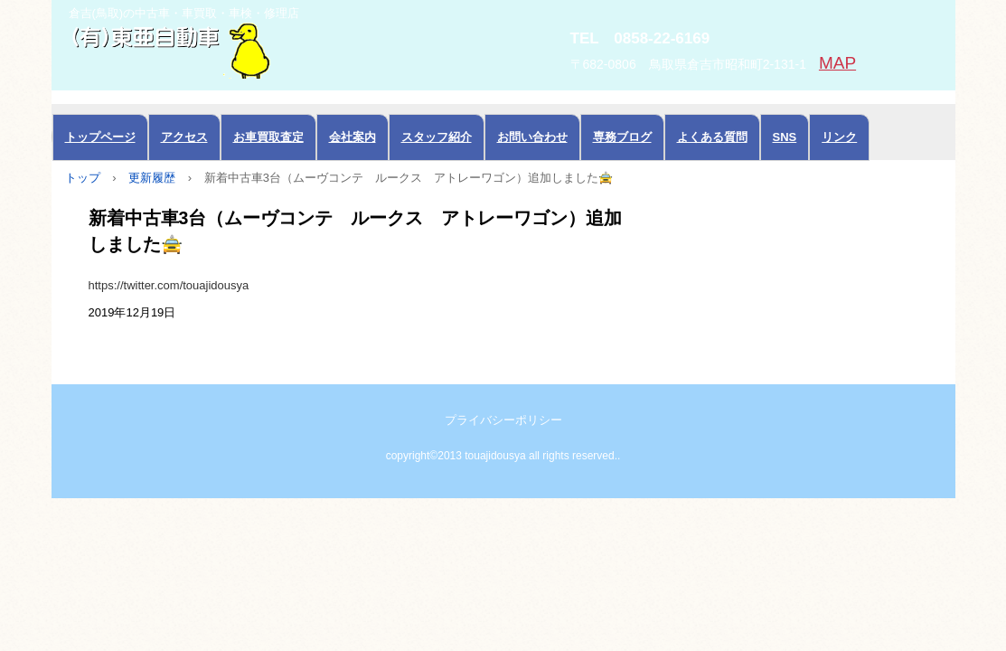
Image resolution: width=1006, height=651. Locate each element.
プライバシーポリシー (503, 420)
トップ (82, 177)
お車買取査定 (268, 137)
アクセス (184, 137)
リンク (839, 137)
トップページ (100, 137)
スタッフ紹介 (436, 137)
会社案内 (352, 137)
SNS (785, 137)
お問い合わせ (532, 137)
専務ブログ (622, 137)
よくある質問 (712, 137)
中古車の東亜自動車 (255, 49)
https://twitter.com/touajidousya (169, 285)
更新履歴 (151, 177)
